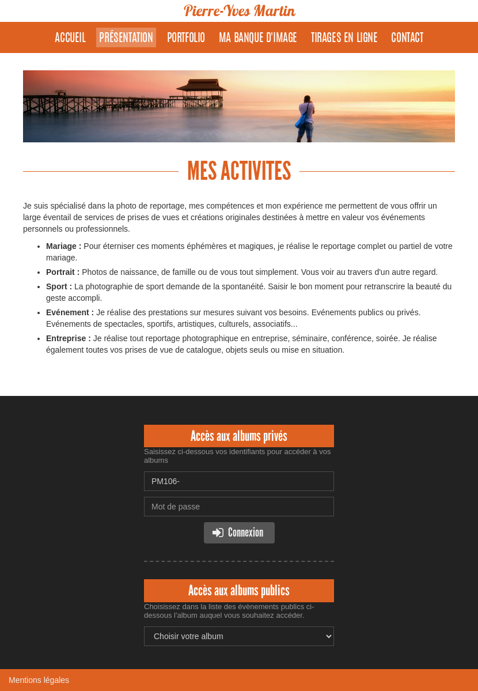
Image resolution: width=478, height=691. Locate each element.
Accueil (70, 38)
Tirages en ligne (344, 38)
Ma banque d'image (258, 38)
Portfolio (186, 38)
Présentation (126, 38)
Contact (407, 38)
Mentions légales (39, 680)
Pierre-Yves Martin (239, 10)
